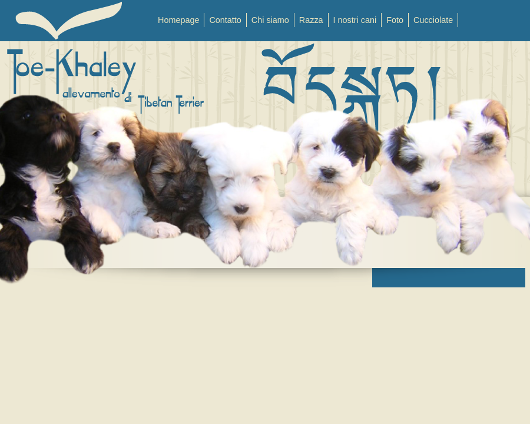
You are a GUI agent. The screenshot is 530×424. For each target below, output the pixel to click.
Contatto (225, 20)
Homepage (178, 20)
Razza (311, 20)
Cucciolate (433, 20)
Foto (394, 20)
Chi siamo (270, 20)
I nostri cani (355, 20)
